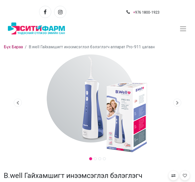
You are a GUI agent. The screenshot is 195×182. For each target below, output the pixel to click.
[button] (18, 102)
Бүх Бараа (13, 46)
